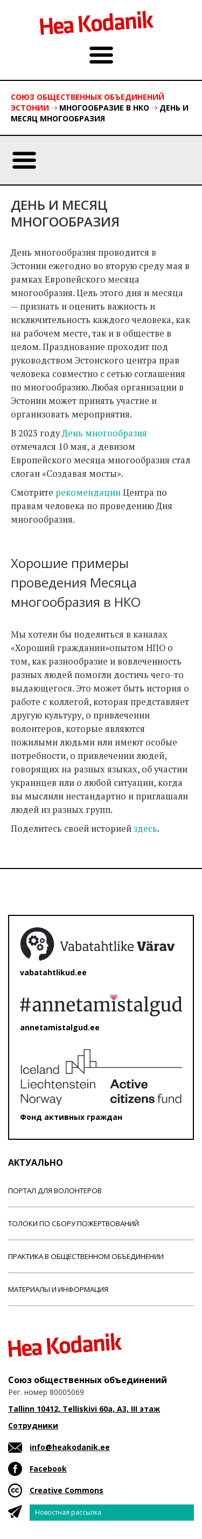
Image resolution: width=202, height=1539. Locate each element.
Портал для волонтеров (55, 1190)
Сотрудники (33, 1425)
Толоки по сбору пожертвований (73, 1223)
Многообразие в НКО (104, 107)
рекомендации (88, 492)
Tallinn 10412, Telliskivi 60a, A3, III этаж (84, 1409)
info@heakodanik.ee (70, 1447)
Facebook (48, 1468)
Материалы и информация (58, 1289)
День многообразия (104, 433)
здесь (145, 829)
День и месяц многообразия (100, 113)
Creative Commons (66, 1490)
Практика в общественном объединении (86, 1256)
